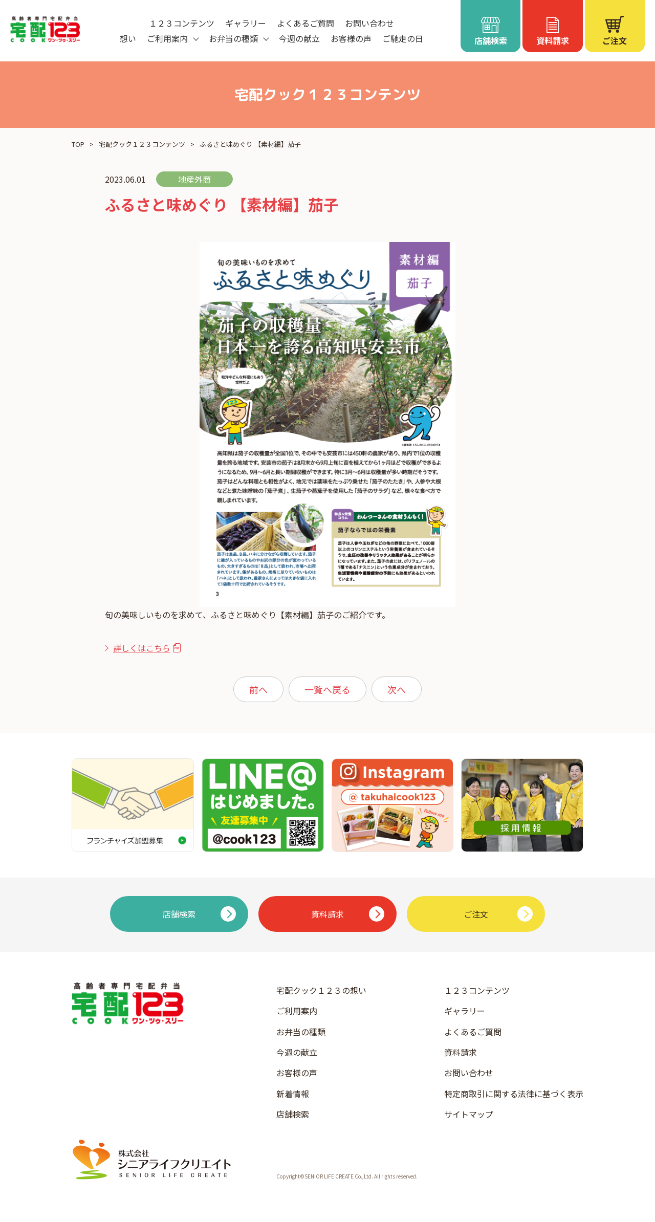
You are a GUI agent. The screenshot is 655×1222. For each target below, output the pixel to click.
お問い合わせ (369, 23)
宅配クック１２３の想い (321, 990)
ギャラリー (245, 23)
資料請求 (460, 1052)
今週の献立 (299, 38)
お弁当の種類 (300, 1031)
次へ (396, 689)
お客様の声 (351, 38)
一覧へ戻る (327, 689)
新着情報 (292, 1093)
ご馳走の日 (402, 38)
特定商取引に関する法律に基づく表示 (513, 1093)
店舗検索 (292, 1114)
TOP (78, 144)
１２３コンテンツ (181, 23)
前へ (258, 689)
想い (128, 38)
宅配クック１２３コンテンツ (142, 144)
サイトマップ (468, 1114)
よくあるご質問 (305, 23)
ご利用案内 (296, 1011)
